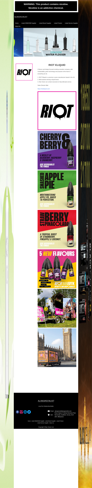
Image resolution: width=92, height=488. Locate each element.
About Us (17, 26)
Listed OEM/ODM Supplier (28, 23)
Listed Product (58, 23)
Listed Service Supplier (71, 23)
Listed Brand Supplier (45, 23)
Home (17, 23)
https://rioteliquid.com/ (44, 126)
